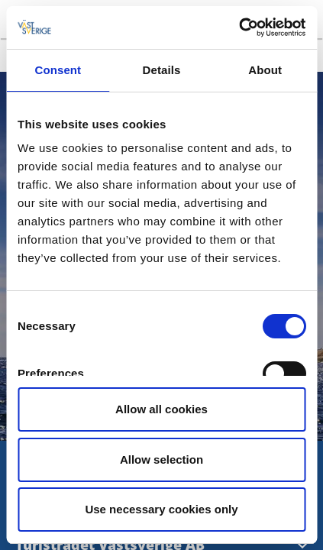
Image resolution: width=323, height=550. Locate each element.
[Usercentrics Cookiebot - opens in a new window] (238, 27)
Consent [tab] (57, 69)
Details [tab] (162, 69)
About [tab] (265, 69)
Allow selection (161, 459)
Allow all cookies (161, 409)
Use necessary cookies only (161, 509)
